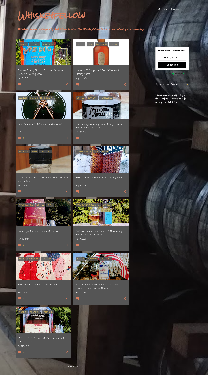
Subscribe (172, 65)
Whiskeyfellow (51, 15)
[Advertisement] (140, 82)
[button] (67, 85)
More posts (72, 366)
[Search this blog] (177, 9)
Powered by (172, 73)
